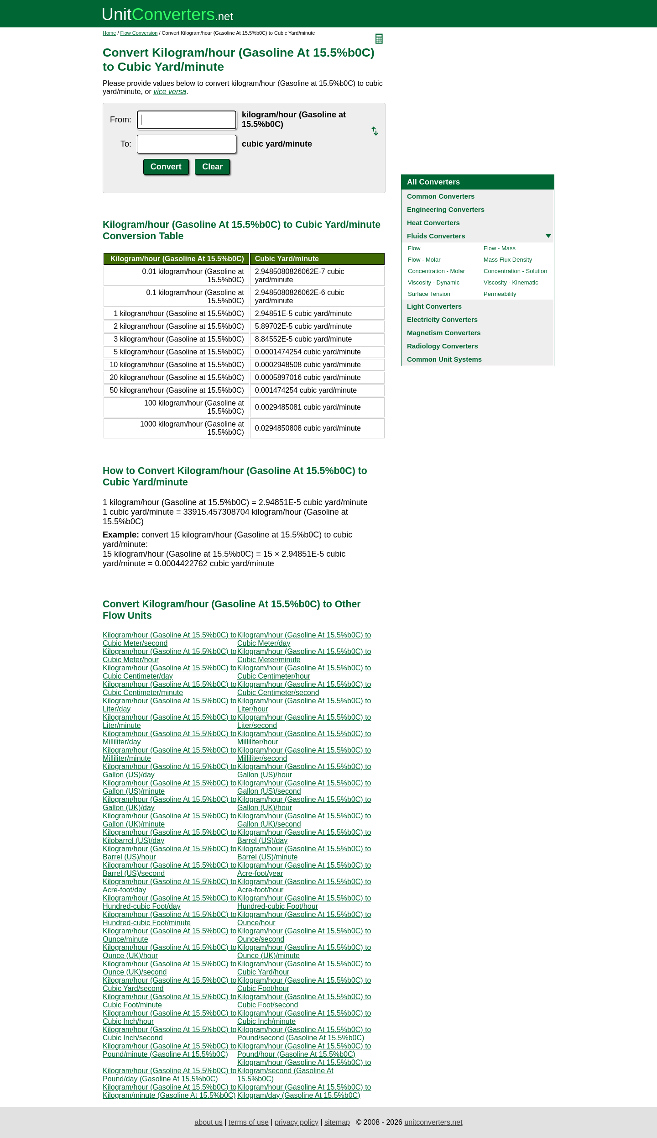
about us (208, 1122)
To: (125, 143)
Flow (414, 248)
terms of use (249, 1122)
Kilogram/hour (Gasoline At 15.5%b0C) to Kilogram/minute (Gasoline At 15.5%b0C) (169, 1091)
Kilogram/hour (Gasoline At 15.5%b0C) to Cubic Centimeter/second (304, 688)
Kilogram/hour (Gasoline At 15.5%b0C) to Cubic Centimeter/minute (169, 688)
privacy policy (296, 1122)
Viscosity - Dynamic (433, 282)
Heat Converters (433, 223)
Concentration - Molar (436, 271)
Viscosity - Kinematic (511, 282)
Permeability (500, 293)
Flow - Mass (500, 248)
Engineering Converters (446, 209)
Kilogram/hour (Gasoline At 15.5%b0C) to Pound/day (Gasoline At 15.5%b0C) (169, 1075)
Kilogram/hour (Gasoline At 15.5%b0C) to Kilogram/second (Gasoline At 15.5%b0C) (304, 1071)
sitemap (337, 1122)
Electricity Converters (442, 319)
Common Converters (440, 196)
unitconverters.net (433, 1122)
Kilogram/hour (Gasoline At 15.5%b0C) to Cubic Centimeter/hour (304, 672)
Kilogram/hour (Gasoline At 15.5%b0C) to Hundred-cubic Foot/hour (304, 902)
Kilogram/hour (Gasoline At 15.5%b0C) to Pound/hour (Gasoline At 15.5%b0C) (304, 1050)
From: (120, 119)
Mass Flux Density (508, 259)
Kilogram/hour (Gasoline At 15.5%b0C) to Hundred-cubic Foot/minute (169, 919)
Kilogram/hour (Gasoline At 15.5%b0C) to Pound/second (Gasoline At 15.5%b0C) (304, 1034)
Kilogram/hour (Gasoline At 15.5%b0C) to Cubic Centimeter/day (169, 672)
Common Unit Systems (444, 359)
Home (109, 33)
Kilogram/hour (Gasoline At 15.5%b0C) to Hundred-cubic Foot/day (169, 902)
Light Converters (434, 306)
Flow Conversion (139, 33)
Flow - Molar (424, 259)
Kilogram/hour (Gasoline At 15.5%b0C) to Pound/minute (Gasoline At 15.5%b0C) (169, 1050)
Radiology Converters (442, 346)
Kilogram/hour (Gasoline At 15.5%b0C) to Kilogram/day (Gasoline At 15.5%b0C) (304, 1091)
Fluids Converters (436, 236)
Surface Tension (429, 293)
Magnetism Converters (444, 333)
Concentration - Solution (515, 271)
